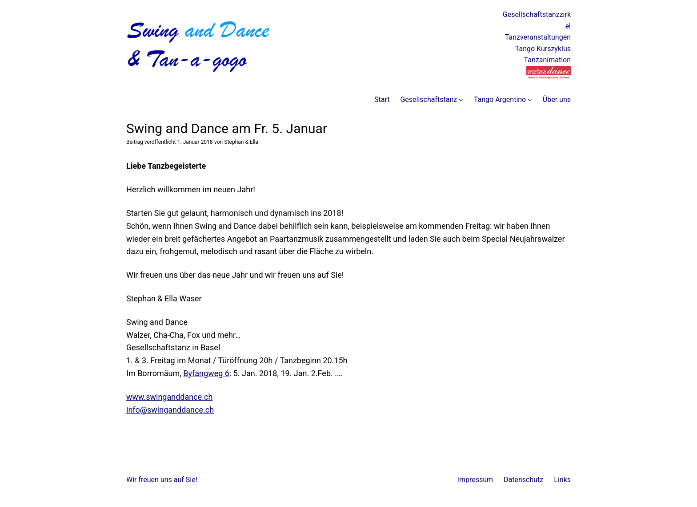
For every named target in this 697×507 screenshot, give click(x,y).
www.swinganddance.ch (169, 397)
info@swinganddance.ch (170, 409)
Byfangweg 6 (206, 373)
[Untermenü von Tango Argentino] (530, 99)
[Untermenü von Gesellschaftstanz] (461, 99)
